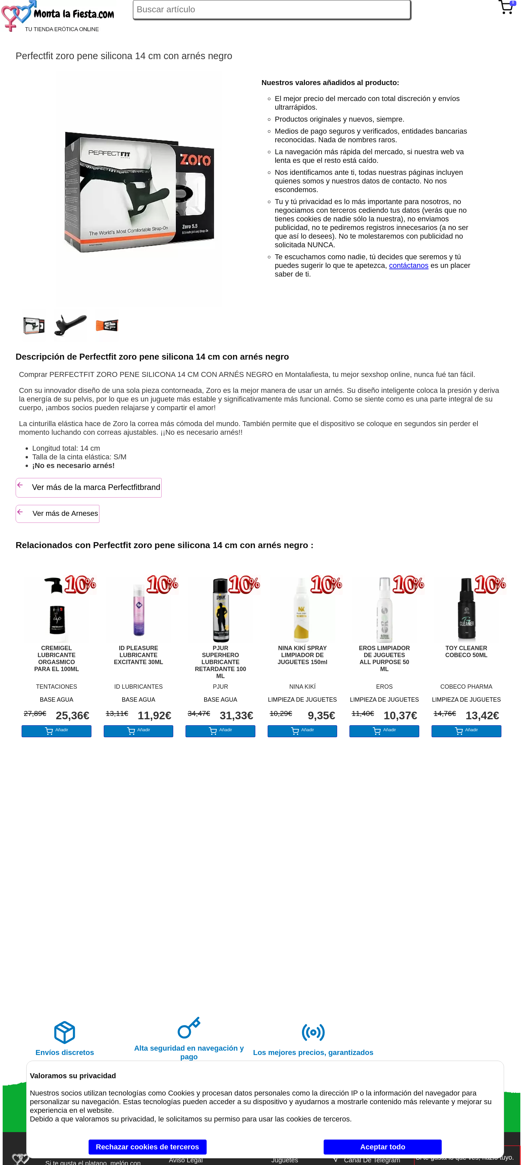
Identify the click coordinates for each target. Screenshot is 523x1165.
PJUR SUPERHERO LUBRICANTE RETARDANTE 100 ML (220, 662)
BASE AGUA (56, 699)
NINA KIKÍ (302, 686)
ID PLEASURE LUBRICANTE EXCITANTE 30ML (138, 655)
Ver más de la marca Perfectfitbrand (88, 486)
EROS (384, 686)
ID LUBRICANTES (138, 686)
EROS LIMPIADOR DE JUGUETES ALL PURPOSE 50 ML (384, 658)
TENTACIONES (56, 686)
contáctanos (409, 265)
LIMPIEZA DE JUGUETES (302, 699)
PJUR (220, 686)
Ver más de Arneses (57, 513)
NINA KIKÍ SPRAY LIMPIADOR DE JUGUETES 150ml (302, 655)
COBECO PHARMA (466, 686)
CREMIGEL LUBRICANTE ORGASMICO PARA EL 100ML (56, 658)
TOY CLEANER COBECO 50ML (466, 651)
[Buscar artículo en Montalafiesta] (271, 9)
